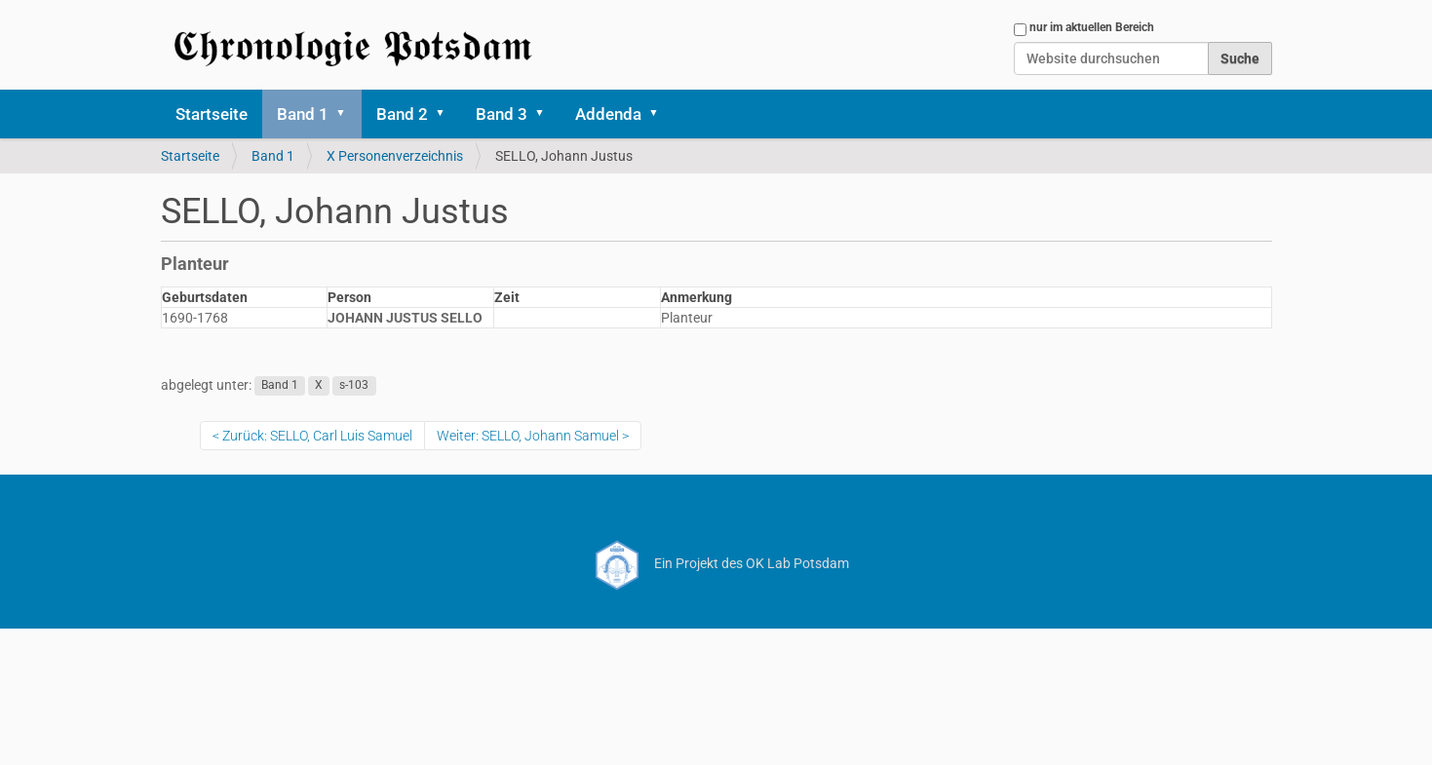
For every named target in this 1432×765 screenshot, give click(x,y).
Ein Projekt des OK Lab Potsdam (716, 563)
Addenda (608, 114)
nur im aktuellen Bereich (1091, 27)
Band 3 (501, 114)
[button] (348, 114)
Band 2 (402, 114)
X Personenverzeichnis (395, 156)
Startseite (211, 114)
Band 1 (303, 114)
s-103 (353, 386)
